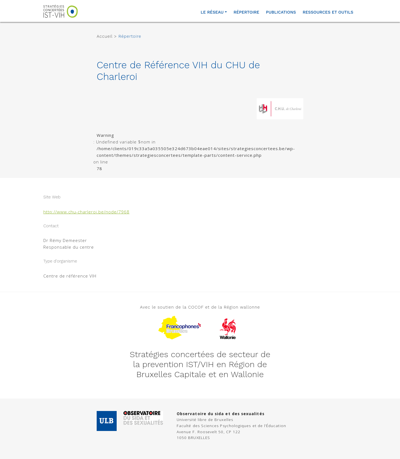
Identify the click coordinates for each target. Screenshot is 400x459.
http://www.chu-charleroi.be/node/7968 (86, 212)
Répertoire (246, 12)
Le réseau (212, 12)
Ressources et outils (327, 12)
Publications (281, 12)
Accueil (104, 36)
